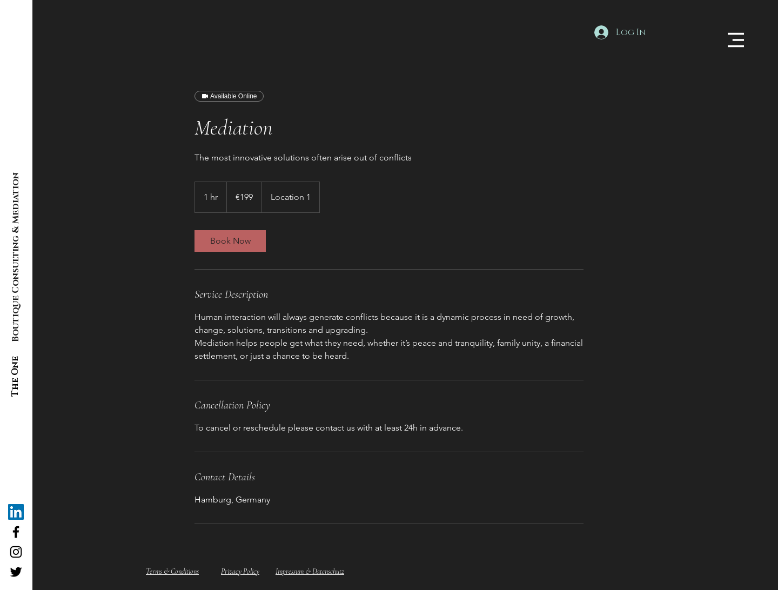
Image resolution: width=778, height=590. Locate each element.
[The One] (15, 376)
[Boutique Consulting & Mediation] (16, 257)
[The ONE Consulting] (16, 512)
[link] (230, 241)
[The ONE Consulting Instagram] (16, 552)
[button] (736, 40)
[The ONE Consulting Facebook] (16, 532)
